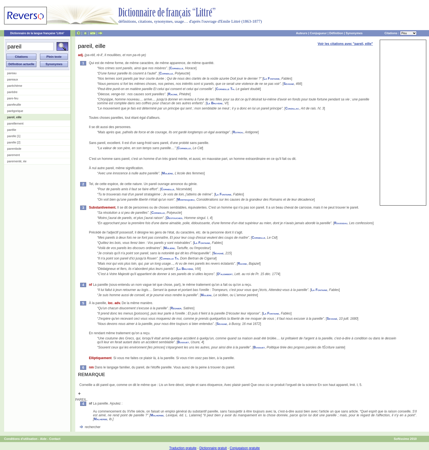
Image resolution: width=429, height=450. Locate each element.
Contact (54, 438)
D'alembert (225, 274)
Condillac (292, 108)
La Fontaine (271, 78)
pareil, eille (14, 117)
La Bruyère (214, 103)
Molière (167, 173)
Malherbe (157, 415)
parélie (11, 129)
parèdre (12, 92)
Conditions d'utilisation (20, 438)
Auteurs (302, 33)
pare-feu (12, 98)
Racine (172, 94)
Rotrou (238, 132)
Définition (336, 33)
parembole (14, 148)
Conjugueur (318, 33)
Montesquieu (186, 199)
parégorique (15, 110)
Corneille (176, 68)
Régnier (176, 308)
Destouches (174, 218)
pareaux (12, 79)
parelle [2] (13, 142)
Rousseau (340, 223)
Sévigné (288, 84)
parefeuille (14, 104)
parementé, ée (17, 161)
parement (13, 155)
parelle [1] (13, 136)
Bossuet (183, 342)
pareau (11, 73)
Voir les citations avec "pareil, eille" (345, 44)
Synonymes (354, 33)
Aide (43, 438)
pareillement (15, 123)
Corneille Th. (225, 89)
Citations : (400, 33)
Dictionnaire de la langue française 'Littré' (37, 33)
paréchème (14, 85)
